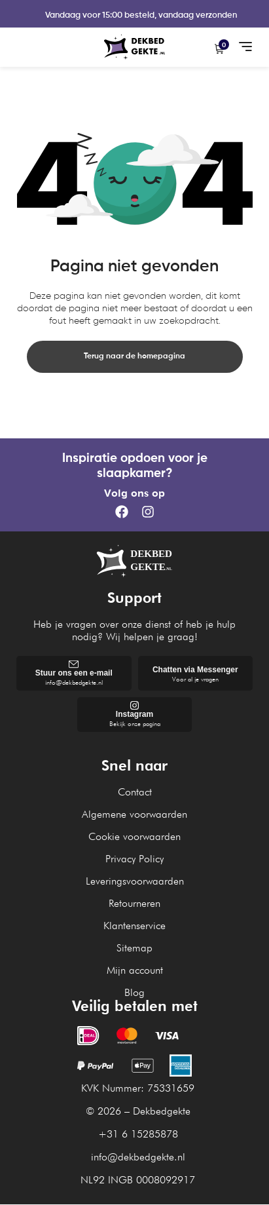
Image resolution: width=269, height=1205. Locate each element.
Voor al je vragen (195, 679)
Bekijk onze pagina (134, 723)
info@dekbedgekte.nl (74, 682)
